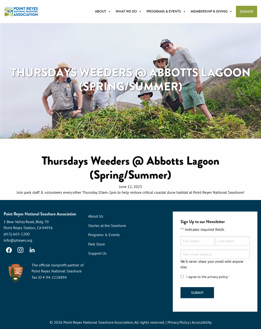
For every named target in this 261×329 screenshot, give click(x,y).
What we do (129, 11)
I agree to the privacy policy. (208, 277)
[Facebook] (9, 250)
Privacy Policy (178, 322)
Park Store (96, 244)
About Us (95, 216)
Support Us (97, 253)
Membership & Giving (211, 11)
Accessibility (202, 322)
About (103, 11)
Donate (246, 11)
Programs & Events (166, 11)
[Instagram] (20, 250)
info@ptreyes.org (18, 240)
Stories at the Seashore (107, 225)
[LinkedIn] (32, 250)
